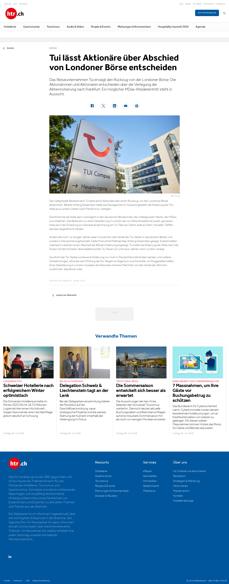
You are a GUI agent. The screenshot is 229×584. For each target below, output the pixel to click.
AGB (27, 580)
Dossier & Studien (106, 496)
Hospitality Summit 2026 (173, 27)
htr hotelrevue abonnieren (189, 471)
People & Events (101, 27)
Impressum (17, 580)
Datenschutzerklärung (41, 580)
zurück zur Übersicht (66, 295)
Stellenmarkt (151, 486)
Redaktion (179, 476)
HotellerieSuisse (183, 501)
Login (181, 3)
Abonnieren (180, 486)
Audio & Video (75, 27)
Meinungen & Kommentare (134, 27)
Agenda (200, 27)
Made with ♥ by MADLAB (217, 580)
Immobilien (23, 3)
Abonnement (208, 3)
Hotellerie (10, 27)
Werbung (7, 3)
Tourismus (53, 27)
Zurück (10, 48)
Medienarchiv (220, 3)
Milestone (149, 491)
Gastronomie (31, 27)
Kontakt (178, 496)
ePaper (188, 3)
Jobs (15, 3)
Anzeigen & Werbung (186, 481)
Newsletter (197, 3)
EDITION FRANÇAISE (207, 12)
